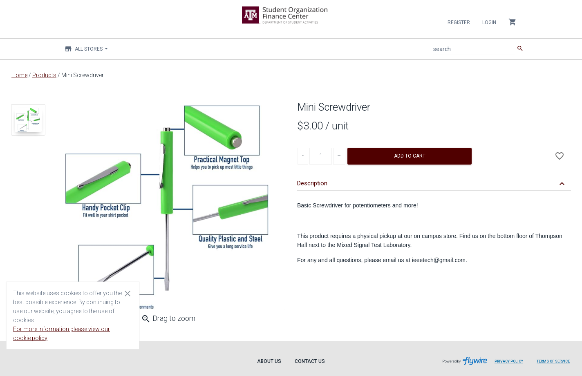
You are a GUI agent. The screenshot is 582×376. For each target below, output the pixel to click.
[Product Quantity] (320, 156)
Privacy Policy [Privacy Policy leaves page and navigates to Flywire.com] (509, 361)
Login (489, 22)
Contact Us (310, 361)
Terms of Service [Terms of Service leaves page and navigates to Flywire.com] (553, 361)
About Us (269, 361)
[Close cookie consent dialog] (127, 293)
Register (459, 22)
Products (44, 75)
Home (19, 75)
